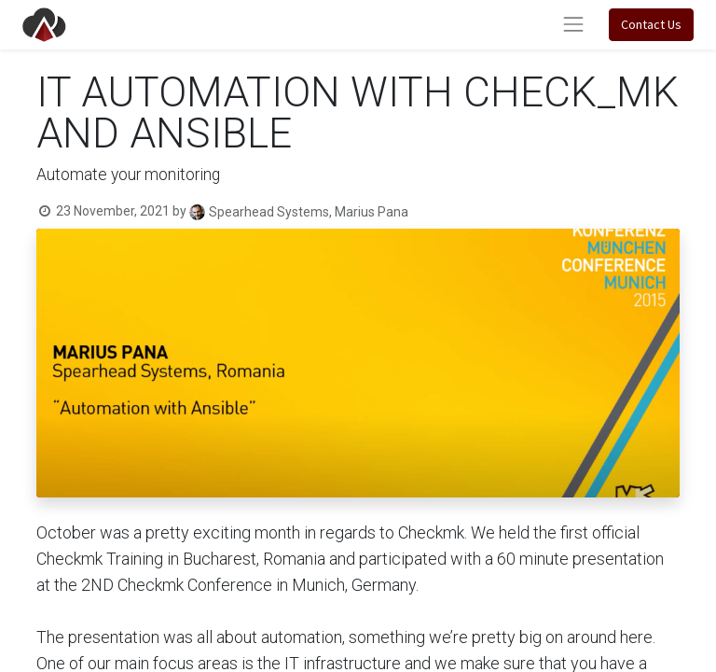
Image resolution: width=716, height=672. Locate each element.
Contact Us (651, 24)
